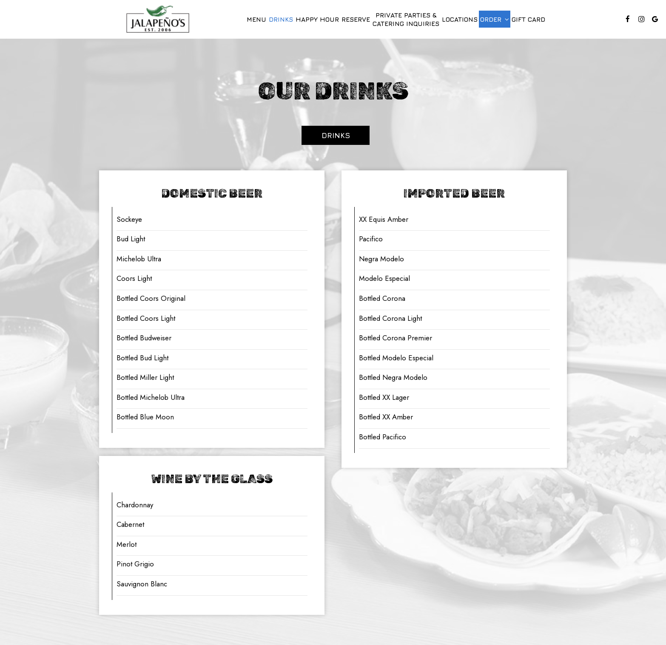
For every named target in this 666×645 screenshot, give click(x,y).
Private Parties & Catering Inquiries (406, 19)
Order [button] (494, 19)
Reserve (356, 19)
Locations (460, 19)
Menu (256, 19)
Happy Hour (317, 19)
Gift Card (528, 19)
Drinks (281, 19)
